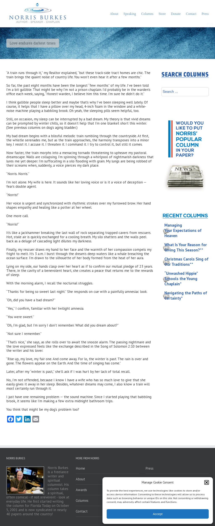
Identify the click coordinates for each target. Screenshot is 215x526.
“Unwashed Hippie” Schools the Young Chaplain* (181, 278)
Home (80, 468)
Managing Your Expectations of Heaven (183, 230)
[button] (207, 482)
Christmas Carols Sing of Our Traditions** (186, 261)
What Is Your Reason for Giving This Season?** (185, 247)
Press (149, 468)
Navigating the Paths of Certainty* (185, 295)
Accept (158, 514)
